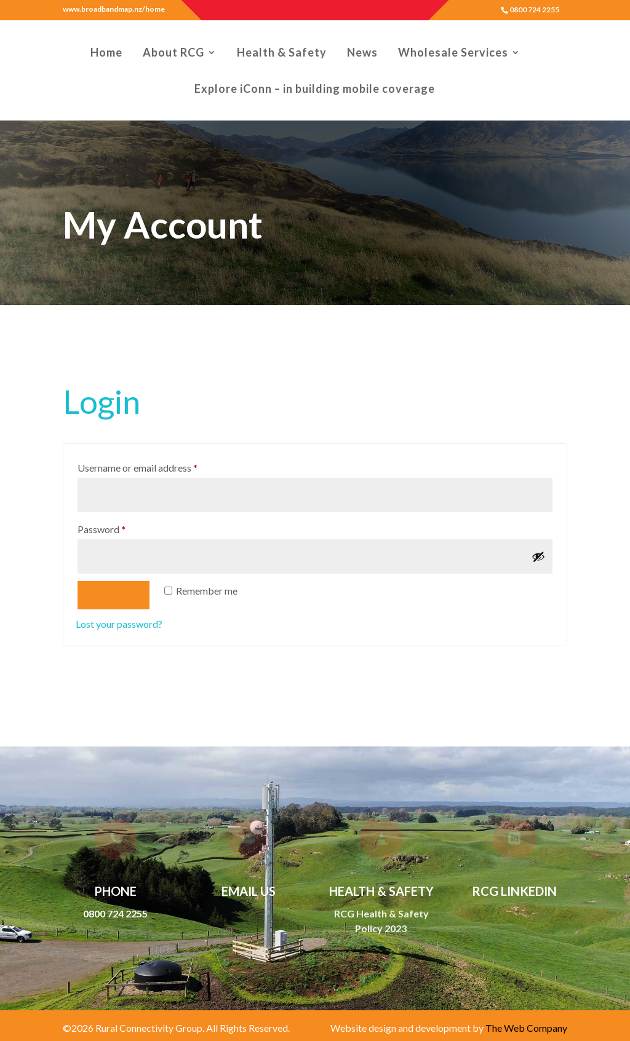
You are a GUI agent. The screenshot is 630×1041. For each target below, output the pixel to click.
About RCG (173, 53)
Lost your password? (119, 605)
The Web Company (526, 1028)
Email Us (248, 891)
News (362, 53)
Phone (115, 891)
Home (106, 53)
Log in (113, 576)
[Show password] (538, 537)
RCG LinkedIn (514, 891)
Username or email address (156, 447)
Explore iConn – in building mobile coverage (314, 89)
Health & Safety (282, 53)
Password (120, 508)
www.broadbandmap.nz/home (114, 9)
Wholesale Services (453, 53)
